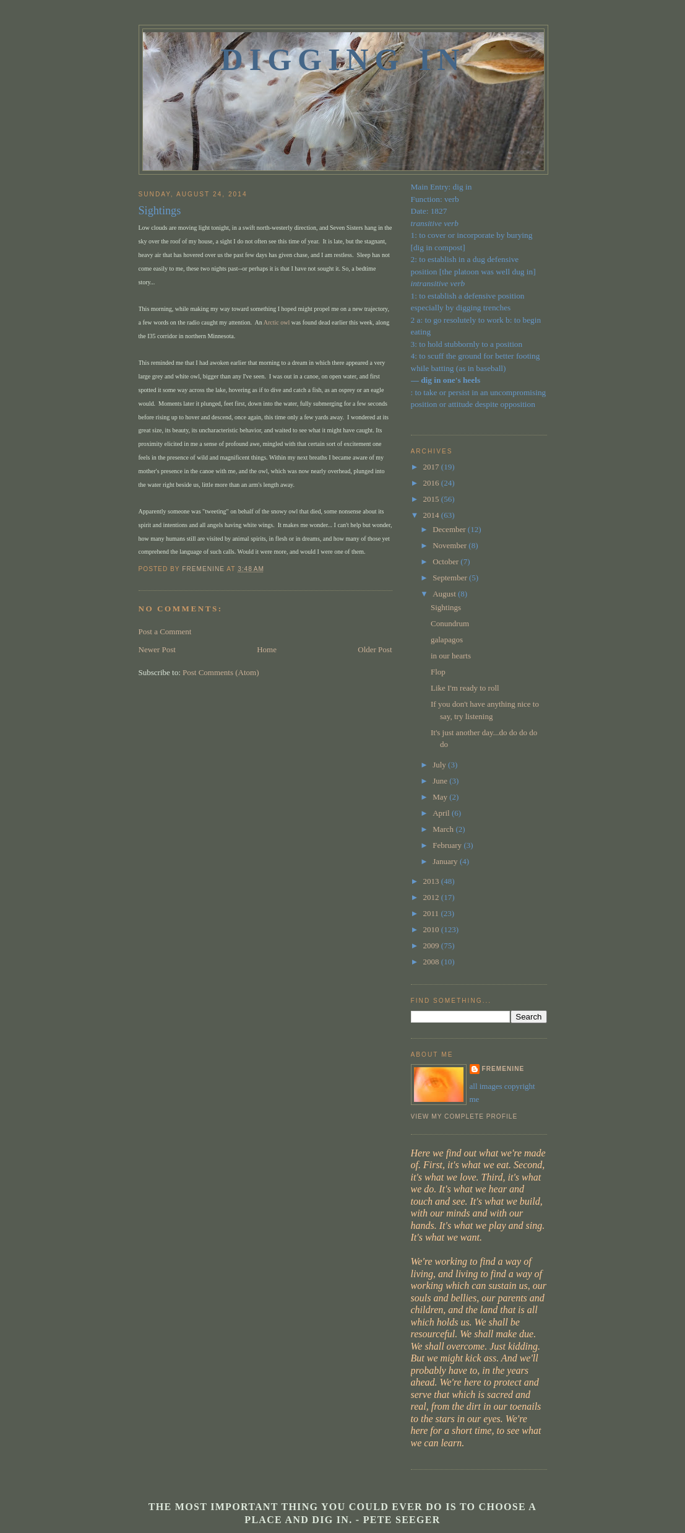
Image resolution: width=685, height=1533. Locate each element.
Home (267, 649)
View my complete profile (464, 1116)
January (446, 861)
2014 (432, 515)
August (445, 593)
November (450, 545)
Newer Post (157, 649)
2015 (432, 499)
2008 (432, 961)
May (441, 796)
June (441, 780)
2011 (432, 913)
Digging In (343, 59)
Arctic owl (277, 322)
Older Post (375, 649)
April (442, 813)
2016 (432, 482)
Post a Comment (165, 631)
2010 (432, 929)
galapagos (447, 639)
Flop (438, 671)
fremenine (503, 1068)
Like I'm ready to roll (465, 687)
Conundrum (450, 623)
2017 (432, 466)
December (450, 529)
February (448, 845)
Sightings (446, 607)
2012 (432, 897)
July (440, 764)
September (451, 577)
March (444, 829)
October (446, 561)
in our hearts (451, 655)
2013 (432, 881)
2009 (432, 945)
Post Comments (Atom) (221, 672)
